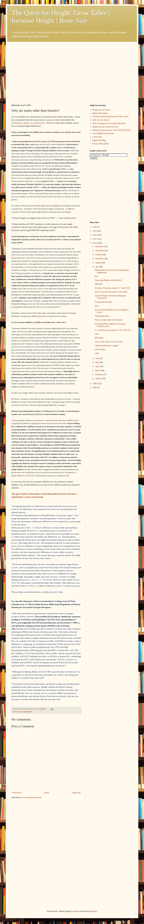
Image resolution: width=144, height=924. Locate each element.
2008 (95, 387)
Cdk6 (97, 353)
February (99, 374)
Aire (96, 306)
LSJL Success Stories (100, 120)
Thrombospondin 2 (102, 316)
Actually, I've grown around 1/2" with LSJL (112, 288)
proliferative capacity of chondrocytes (28, 123)
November (99, 251)
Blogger (93, 911)
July (97, 267)
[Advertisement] (26, 68)
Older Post (76, 793)
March (98, 370)
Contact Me (97, 137)
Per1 (97, 276)
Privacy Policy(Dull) (100, 144)
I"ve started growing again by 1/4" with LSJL (113, 330)
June (97, 358)
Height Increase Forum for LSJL (105, 127)
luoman (76, 911)
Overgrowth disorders (103, 302)
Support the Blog (99, 140)
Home (46, 793)
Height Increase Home (101, 110)
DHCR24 (98, 284)
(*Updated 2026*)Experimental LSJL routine (110, 116)
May (97, 362)
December (99, 246)
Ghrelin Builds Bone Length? (106, 346)
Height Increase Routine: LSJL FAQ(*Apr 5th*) (111, 130)
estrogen (50, 120)
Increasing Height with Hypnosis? (108, 280)
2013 (95, 231)
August (98, 263)
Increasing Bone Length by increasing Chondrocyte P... (110, 325)
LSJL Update (100, 349)
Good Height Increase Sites (103, 133)
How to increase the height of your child (111, 292)
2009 (95, 384)
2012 (95, 235)
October (98, 255)
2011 (95, 239)
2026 (95, 227)
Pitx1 (97, 334)
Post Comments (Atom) (31, 797)
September (99, 259)
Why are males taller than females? (109, 320)
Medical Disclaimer (100, 113)
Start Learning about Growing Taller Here (109, 123)
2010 (95, 243)
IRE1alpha (99, 338)
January (98, 378)
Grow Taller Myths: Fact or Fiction (109, 342)
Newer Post (16, 793)
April (97, 366)
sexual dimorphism (25, 712)
